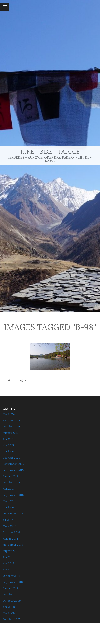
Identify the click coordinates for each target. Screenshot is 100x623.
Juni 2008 (9, 606)
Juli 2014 (8, 519)
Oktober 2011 (11, 594)
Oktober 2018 (11, 482)
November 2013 (13, 544)
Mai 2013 (8, 563)
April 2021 (9, 451)
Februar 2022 (11, 420)
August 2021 (10, 432)
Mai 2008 (9, 613)
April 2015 (9, 507)
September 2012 (13, 582)
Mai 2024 (9, 414)
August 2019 (10, 476)
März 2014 (9, 526)
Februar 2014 (11, 532)
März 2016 (9, 501)
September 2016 (13, 495)
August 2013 (10, 551)
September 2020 (13, 463)
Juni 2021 (8, 439)
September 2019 (13, 470)
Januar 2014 (10, 538)
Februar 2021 (11, 457)
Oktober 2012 (11, 575)
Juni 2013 (8, 557)
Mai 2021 (8, 445)
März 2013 (9, 569)
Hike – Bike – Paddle (50, 151)
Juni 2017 (8, 488)
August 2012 (10, 588)
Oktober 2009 (12, 600)
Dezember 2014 (13, 513)
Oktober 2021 (11, 426)
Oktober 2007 (11, 619)
